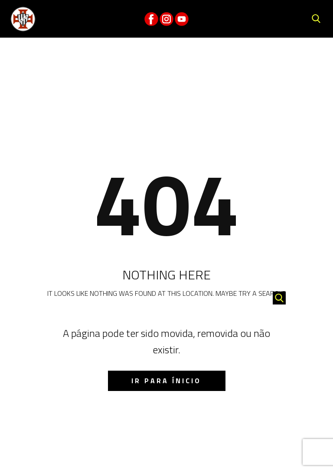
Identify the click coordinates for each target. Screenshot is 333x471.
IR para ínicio (166, 380)
